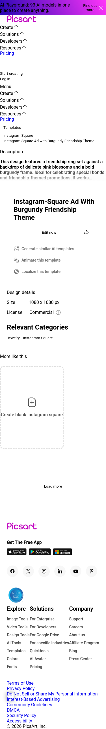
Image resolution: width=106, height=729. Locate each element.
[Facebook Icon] (12, 571)
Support (76, 619)
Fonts (12, 666)
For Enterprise (42, 619)
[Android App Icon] (40, 553)
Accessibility (19, 721)
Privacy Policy (21, 688)
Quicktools (39, 651)
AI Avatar (38, 658)
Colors (12, 658)
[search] (8, 63)
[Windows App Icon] (62, 553)
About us (77, 635)
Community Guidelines (29, 704)
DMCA (13, 710)
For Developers (43, 627)
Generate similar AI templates (47, 249)
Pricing (36, 666)
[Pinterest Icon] (91, 571)
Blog (73, 651)
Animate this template (41, 260)
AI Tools (14, 643)
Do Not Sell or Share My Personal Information (52, 694)
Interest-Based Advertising (33, 699)
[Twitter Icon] (28, 571)
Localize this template (40, 271)
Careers (76, 627)
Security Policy (21, 715)
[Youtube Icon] (75, 571)
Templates (16, 651)
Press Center (80, 658)
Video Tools (17, 627)
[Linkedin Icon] (60, 571)
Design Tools (18, 635)
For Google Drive (44, 635)
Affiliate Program (84, 643)
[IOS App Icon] (17, 553)
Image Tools (18, 619)
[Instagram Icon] (44, 571)
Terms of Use (20, 683)
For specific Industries (49, 643)
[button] (3, 19)
